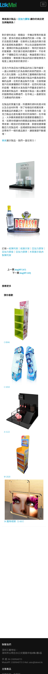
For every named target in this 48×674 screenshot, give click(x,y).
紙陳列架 (13, 248)
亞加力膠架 (24, 19)
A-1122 (7, 431)
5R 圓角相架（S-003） (14, 521)
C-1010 (7, 386)
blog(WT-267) (20, 269)
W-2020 (7, 476)
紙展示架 (25, 248)
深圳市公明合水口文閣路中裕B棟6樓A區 (22, 653)
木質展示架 (35, 251)
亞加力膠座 (7, 251)
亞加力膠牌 (21, 251)
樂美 (4, 140)
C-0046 (7, 342)
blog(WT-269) (25, 272)
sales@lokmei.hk (36, 662)
